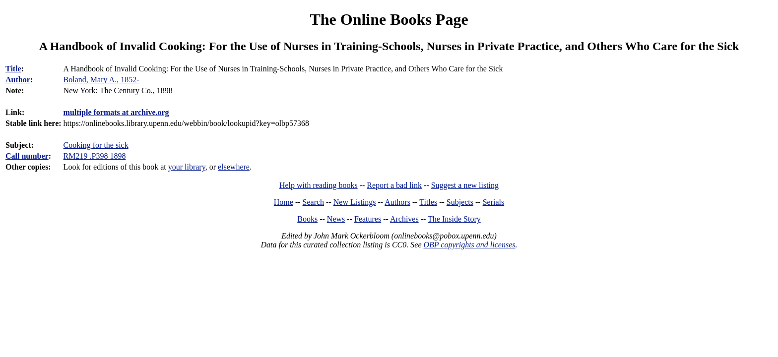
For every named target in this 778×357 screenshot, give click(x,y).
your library (186, 167)
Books (307, 219)
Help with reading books (318, 185)
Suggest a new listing (465, 185)
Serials (494, 202)
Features (367, 219)
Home (283, 202)
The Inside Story (454, 219)
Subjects (460, 202)
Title (13, 68)
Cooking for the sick (96, 145)
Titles (428, 202)
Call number (27, 156)
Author (17, 79)
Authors (397, 202)
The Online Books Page (389, 19)
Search (313, 202)
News (336, 219)
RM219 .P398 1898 (95, 156)
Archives (404, 219)
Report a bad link (394, 185)
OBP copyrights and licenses (469, 244)
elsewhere (234, 167)
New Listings (354, 202)
